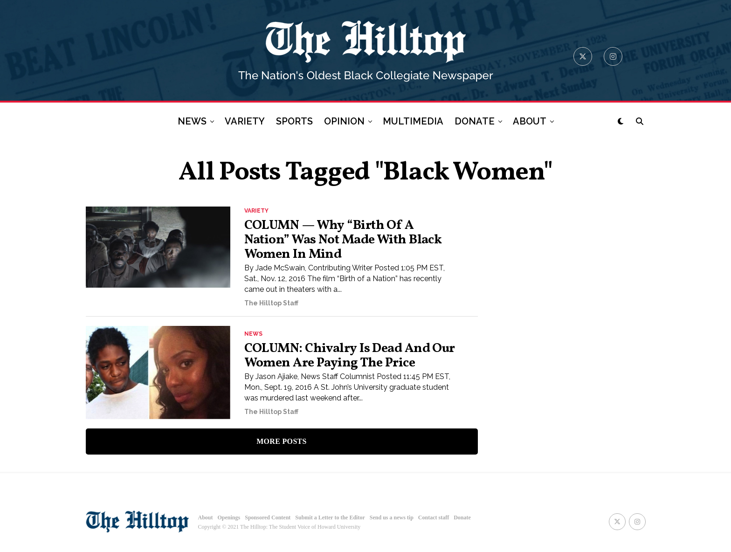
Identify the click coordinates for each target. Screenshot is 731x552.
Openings (229, 517)
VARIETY (245, 121)
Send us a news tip (392, 517)
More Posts (281, 442)
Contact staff (433, 517)
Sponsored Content (267, 517)
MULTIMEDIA (413, 121)
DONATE (475, 121)
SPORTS (294, 121)
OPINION (344, 121)
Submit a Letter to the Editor (330, 517)
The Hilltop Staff (271, 303)
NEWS (192, 121)
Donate (462, 517)
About (205, 517)
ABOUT (529, 121)
